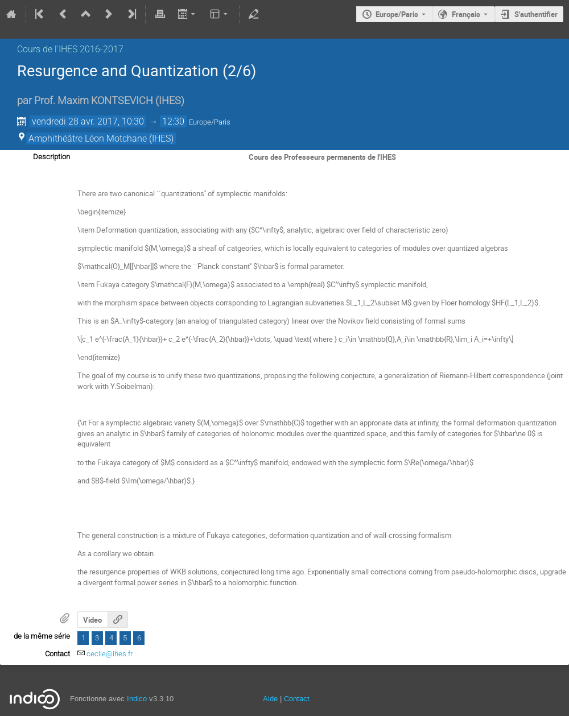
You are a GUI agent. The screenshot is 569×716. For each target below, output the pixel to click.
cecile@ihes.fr (109, 653)
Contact (297, 698)
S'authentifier (536, 14)
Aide (270, 698)
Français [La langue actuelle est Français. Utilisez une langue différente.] (466, 14)
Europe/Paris (397, 14)
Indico (137, 698)
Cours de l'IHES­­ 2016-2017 (70, 49)
